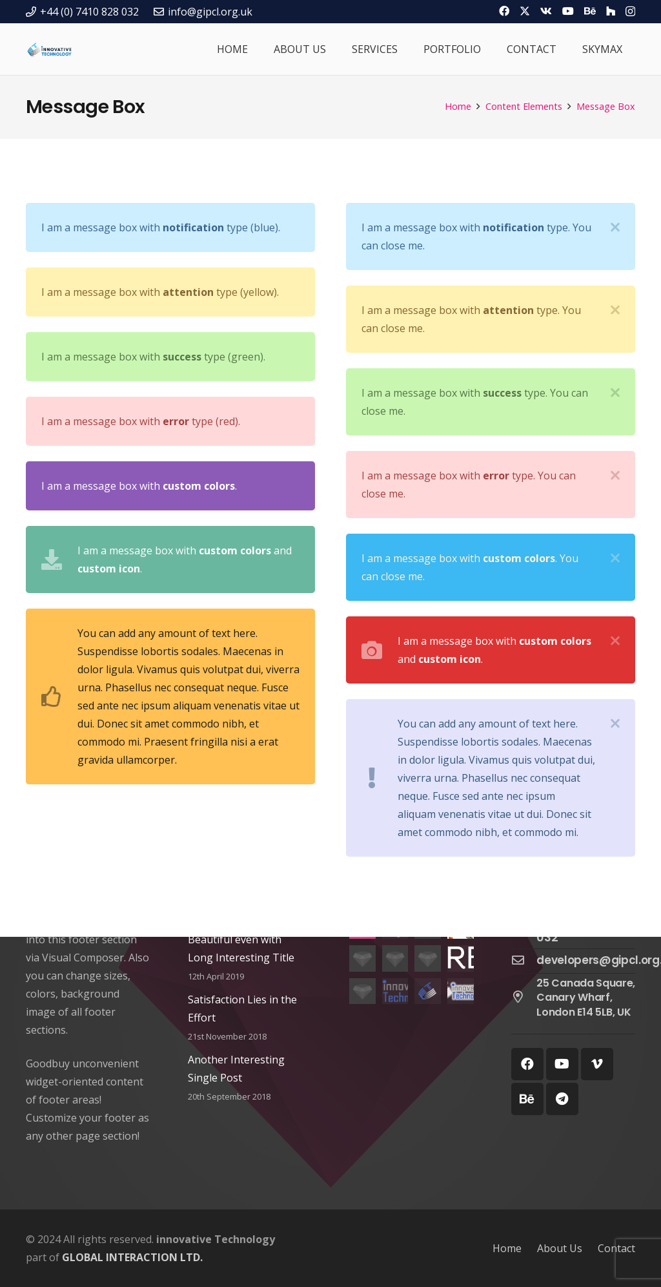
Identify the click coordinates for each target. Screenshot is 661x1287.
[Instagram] (630, 11)
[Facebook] (504, 11)
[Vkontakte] (546, 11)
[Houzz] (610, 11)
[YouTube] (568, 11)
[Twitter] (525, 11)
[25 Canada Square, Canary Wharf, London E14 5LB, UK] (524, 998)
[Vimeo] (597, 1064)
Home (507, 1248)
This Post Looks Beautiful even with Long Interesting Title (241, 939)
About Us (559, 1248)
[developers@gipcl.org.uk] (524, 961)
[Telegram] (562, 1099)
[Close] (615, 227)
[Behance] (590, 11)
